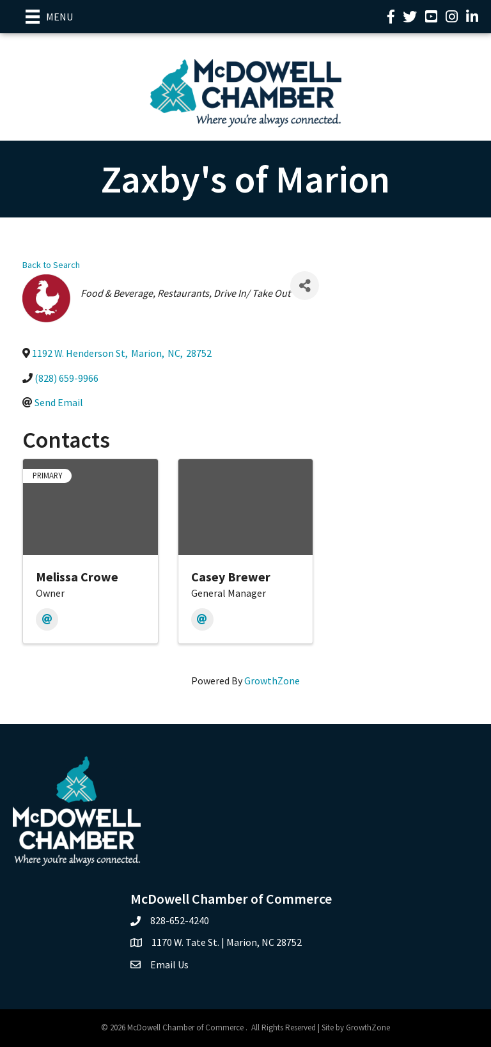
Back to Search (51, 265)
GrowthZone (272, 680)
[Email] (47, 619)
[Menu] (49, 16)
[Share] (304, 285)
